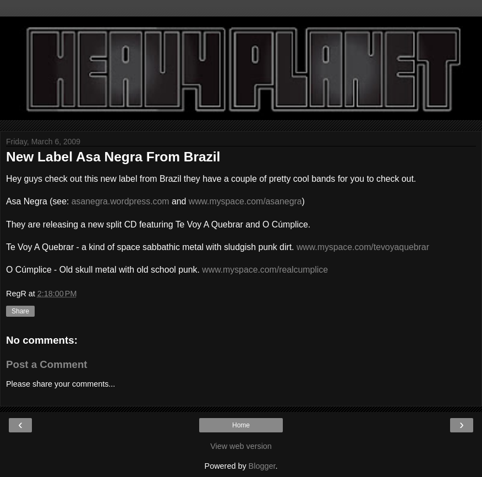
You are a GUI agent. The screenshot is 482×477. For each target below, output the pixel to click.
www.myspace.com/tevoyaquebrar (363, 247)
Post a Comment (46, 364)
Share (20, 311)
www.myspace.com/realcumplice (265, 269)
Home (241, 425)
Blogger (262, 466)
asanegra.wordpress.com (120, 201)
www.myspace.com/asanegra (245, 201)
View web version (241, 446)
